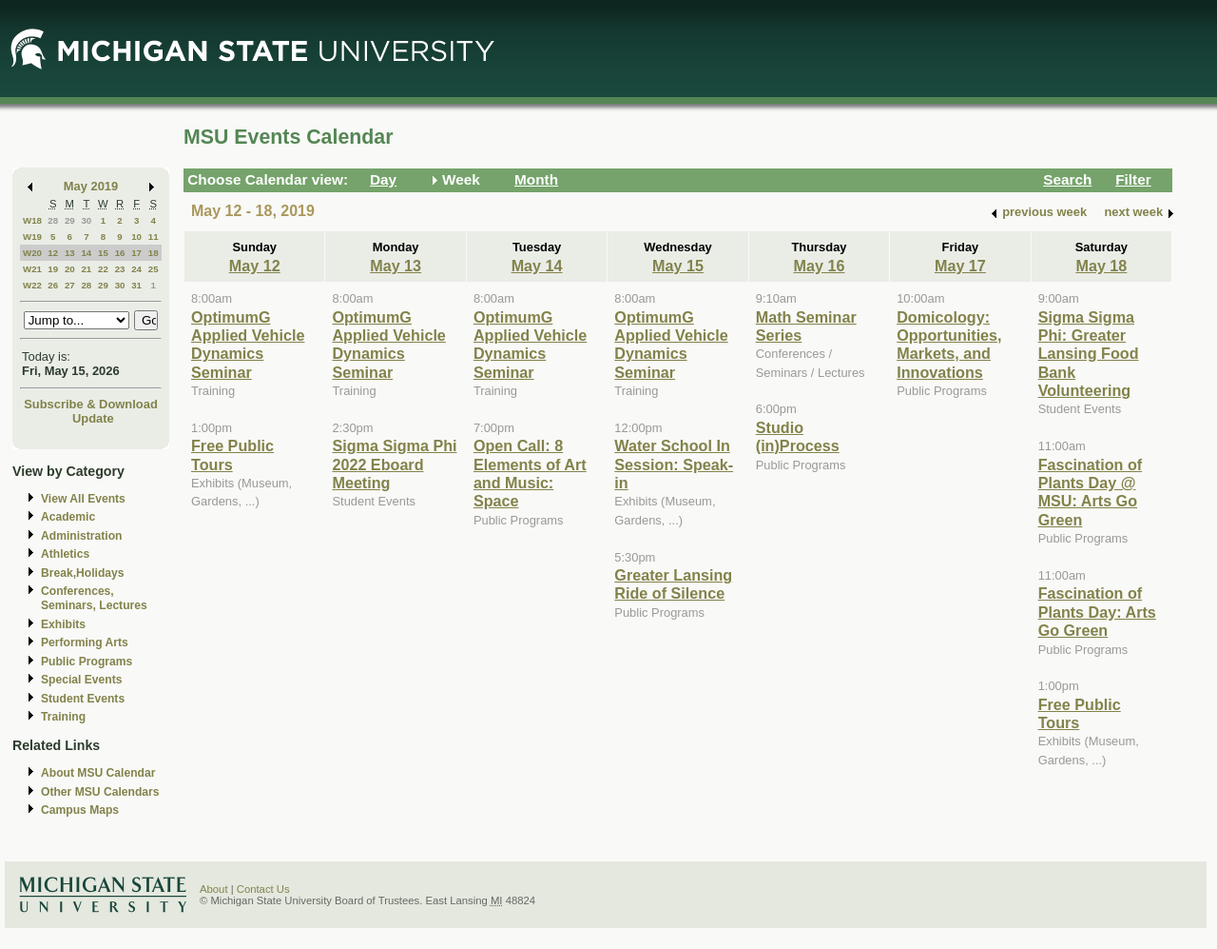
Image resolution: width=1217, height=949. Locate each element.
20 (70, 269)
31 (136, 285)
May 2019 (91, 186)
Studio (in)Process (798, 436)
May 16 (819, 265)
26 (53, 285)
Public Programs (86, 661)
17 (136, 252)
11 (153, 236)
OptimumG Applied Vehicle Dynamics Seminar (247, 344)
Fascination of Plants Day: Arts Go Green (1097, 611)
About (214, 889)
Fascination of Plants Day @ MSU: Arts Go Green (1090, 492)
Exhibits (63, 624)
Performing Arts (84, 642)
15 (103, 252)
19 (53, 269)
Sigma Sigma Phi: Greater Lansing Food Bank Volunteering (1088, 354)
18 (153, 252)
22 (103, 269)
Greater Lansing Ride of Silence (673, 584)
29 (70, 220)
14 (86, 252)
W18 (32, 220)
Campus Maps (80, 810)
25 (153, 269)
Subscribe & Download (91, 404)
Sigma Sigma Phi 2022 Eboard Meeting (394, 464)
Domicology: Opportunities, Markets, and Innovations (949, 344)
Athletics (65, 554)
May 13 (395, 265)
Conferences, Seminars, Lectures (94, 598)
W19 (32, 236)
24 (136, 269)
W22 (32, 285)
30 (86, 220)
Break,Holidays (83, 573)
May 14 (537, 265)
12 (53, 252)
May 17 (960, 265)
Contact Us (263, 889)
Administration (81, 536)
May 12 (254, 265)
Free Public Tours (232, 454)
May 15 (678, 265)
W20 (32, 252)
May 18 (1101, 265)
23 (120, 269)
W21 (32, 269)
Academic (68, 517)
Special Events (81, 679)
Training (63, 716)
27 (70, 285)
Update (93, 418)
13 (70, 252)
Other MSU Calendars (100, 792)
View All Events (83, 498)
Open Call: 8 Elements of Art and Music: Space (530, 473)
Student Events (83, 698)
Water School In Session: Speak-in (673, 464)
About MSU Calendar (98, 773)
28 (53, 220)
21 (86, 269)
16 (120, 252)
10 (136, 236)
